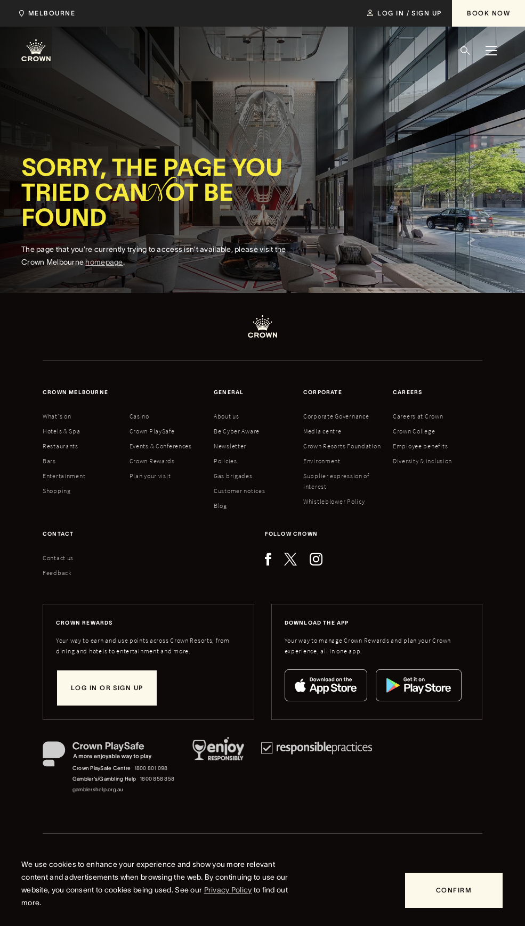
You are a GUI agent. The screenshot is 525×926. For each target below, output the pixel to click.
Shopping (57, 491)
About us (226, 416)
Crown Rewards (152, 461)
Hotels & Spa (61, 431)
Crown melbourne (75, 392)
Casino (139, 416)
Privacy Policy (228, 890)
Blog (220, 506)
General (229, 392)
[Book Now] (488, 13)
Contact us (58, 558)
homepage (104, 272)
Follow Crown (291, 534)
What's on (57, 416)
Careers (407, 392)
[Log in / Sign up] (404, 13)
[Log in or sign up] (107, 688)
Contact (58, 534)
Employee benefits (420, 446)
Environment (322, 461)
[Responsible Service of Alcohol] (218, 768)
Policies (225, 461)
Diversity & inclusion (422, 461)
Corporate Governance (336, 416)
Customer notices (239, 491)
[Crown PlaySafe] (109, 756)
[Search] (465, 50)
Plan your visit (150, 476)
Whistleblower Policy (334, 501)
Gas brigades (233, 476)
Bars (49, 461)
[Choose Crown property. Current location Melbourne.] (45, 13)
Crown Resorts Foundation (342, 446)
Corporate (322, 392)
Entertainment (64, 476)
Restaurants (60, 446)
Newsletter (230, 446)
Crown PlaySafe (152, 431)
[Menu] (491, 50)
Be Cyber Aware (237, 431)
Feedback (57, 573)
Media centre (322, 431)
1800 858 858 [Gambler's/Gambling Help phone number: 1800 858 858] (157, 779)
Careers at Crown (418, 416)
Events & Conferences (161, 446)
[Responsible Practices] (316, 768)
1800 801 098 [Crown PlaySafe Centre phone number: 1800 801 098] (151, 768)
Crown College (414, 431)
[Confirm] (454, 890)
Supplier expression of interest (336, 481)
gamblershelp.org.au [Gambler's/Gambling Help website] (98, 789)
